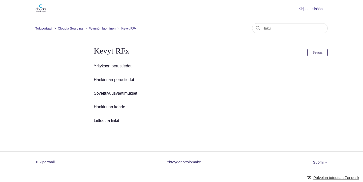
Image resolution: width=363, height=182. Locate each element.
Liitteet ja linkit (106, 120)
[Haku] (290, 28)
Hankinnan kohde (109, 107)
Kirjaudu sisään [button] (310, 9)
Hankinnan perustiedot (114, 79)
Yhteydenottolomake (184, 162)
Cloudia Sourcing (70, 28)
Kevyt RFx (128, 28)
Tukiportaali (43, 28)
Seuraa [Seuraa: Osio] (317, 52)
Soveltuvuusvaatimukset (115, 93)
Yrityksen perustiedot (112, 66)
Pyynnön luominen (101, 28)
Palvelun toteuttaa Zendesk (336, 177)
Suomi (320, 162)
